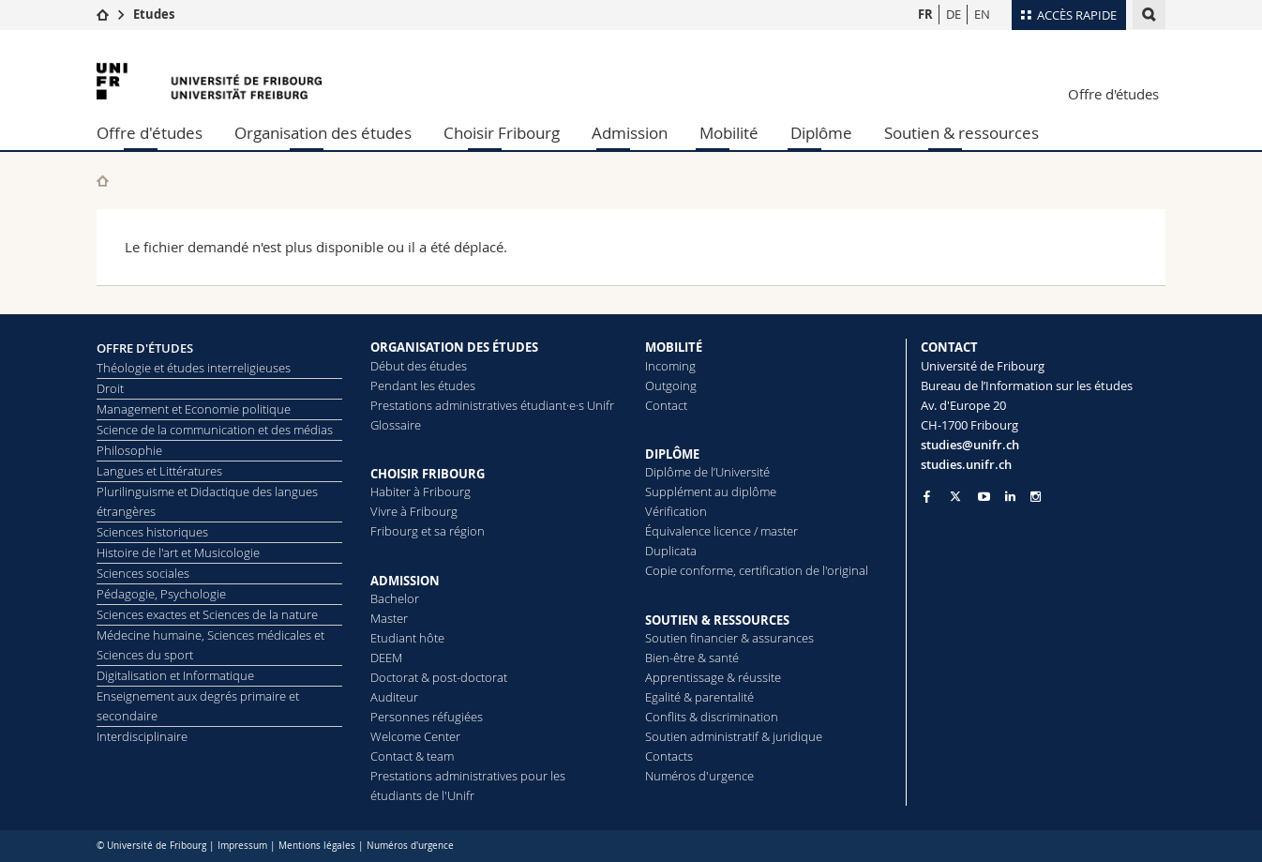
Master (389, 618)
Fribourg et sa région (427, 530)
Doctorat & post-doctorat (438, 677)
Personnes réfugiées (426, 716)
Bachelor (394, 598)
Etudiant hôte (407, 637)
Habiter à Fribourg (420, 491)
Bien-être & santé (692, 657)
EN (982, 14)
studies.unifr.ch (966, 464)
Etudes (153, 14)
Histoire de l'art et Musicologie (178, 552)
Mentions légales (316, 845)
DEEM (386, 657)
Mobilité (729, 133)
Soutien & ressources (961, 133)
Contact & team (412, 756)
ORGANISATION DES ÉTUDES (454, 347)
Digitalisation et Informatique (175, 675)
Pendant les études (422, 385)
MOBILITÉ (673, 347)
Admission (630, 133)
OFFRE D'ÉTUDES (145, 348)
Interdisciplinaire (142, 736)
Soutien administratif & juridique (733, 736)
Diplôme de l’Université (707, 471)
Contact (666, 405)
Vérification (676, 511)
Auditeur (394, 696)
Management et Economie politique (194, 409)
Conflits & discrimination (711, 716)
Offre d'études (1113, 93)
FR (925, 14)
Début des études (418, 365)
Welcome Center (415, 736)
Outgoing (671, 385)
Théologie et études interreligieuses (194, 367)
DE (953, 14)
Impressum (242, 845)
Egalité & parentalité (699, 696)
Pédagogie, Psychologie (161, 593)
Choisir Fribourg (501, 133)
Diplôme (821, 133)
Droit (110, 388)
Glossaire (395, 424)
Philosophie (129, 450)
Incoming (670, 365)
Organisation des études (323, 133)
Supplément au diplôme (710, 491)
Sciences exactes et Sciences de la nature (207, 614)
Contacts (669, 756)
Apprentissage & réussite (713, 677)
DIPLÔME (672, 454)
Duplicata (671, 550)
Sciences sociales (143, 573)
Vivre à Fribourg (414, 511)
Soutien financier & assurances (729, 637)
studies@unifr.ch (970, 444)
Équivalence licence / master (721, 530)
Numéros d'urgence (699, 775)
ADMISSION (405, 580)
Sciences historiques (152, 531)
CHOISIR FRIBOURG (427, 473)
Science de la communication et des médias (215, 429)
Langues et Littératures (159, 470)
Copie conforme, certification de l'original (756, 570)
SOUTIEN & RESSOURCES (717, 620)
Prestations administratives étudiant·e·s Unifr (492, 405)
